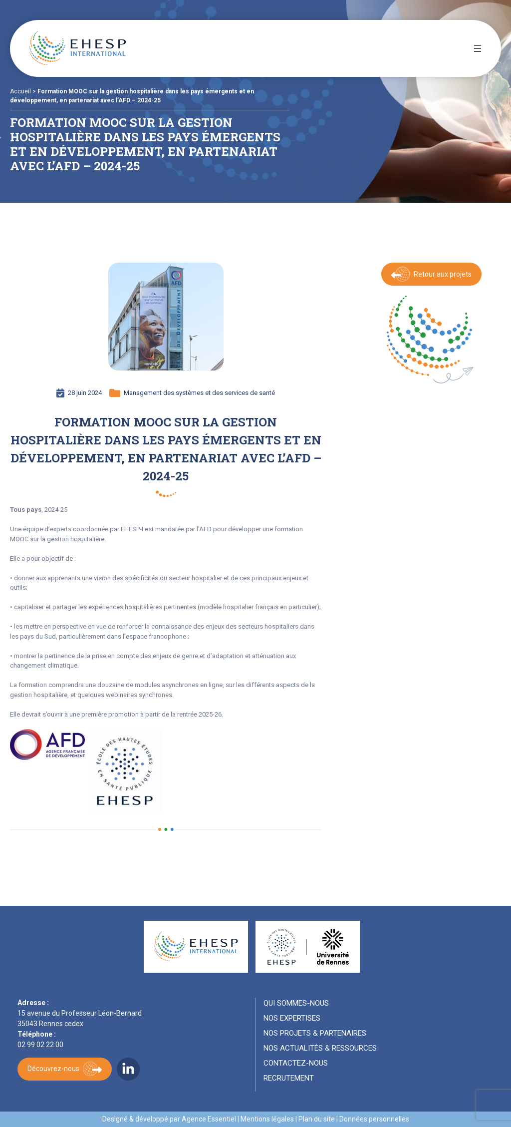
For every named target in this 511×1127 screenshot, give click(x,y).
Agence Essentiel (209, 1119)
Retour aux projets (443, 274)
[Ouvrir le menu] (478, 48)
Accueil (20, 91)
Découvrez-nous (53, 1069)
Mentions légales (267, 1119)
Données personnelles (374, 1119)
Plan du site (316, 1119)
